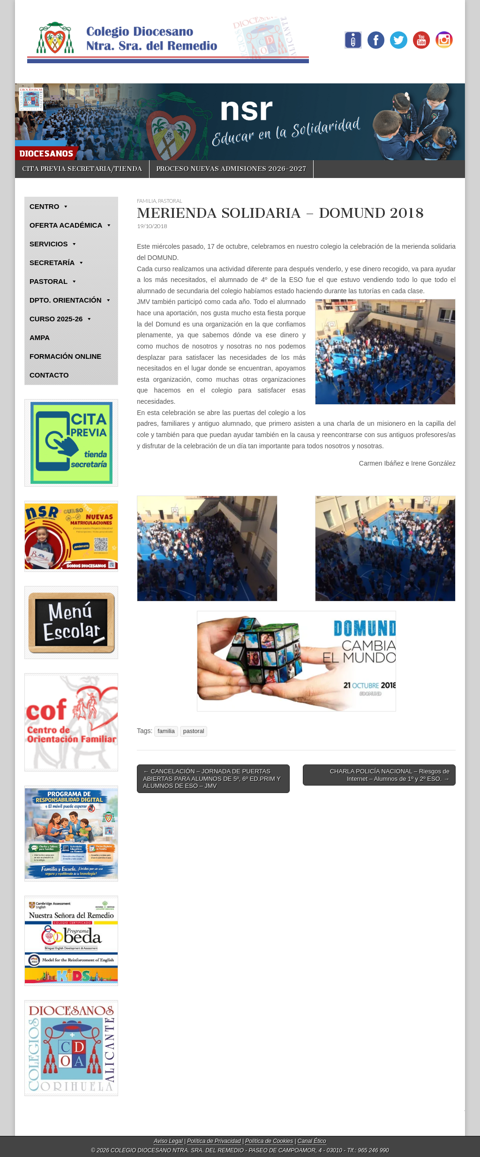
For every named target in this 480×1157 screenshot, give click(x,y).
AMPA (40, 337)
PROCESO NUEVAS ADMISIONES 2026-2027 (231, 169)
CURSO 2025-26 (61, 319)
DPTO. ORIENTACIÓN (71, 300)
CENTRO (49, 206)
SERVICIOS (53, 244)
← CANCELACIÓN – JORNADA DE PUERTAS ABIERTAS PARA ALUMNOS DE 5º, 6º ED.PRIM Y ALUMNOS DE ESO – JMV (212, 778)
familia (166, 731)
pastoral (193, 731)
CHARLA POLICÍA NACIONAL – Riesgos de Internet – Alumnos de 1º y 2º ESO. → (390, 775)
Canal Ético (312, 1141)
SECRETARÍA (57, 262)
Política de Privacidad (213, 1141)
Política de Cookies (269, 1141)
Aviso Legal (168, 1141)
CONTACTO (49, 375)
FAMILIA (146, 201)
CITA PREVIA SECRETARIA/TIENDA (82, 169)
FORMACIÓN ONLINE (65, 356)
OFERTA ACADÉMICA (71, 225)
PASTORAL (170, 201)
